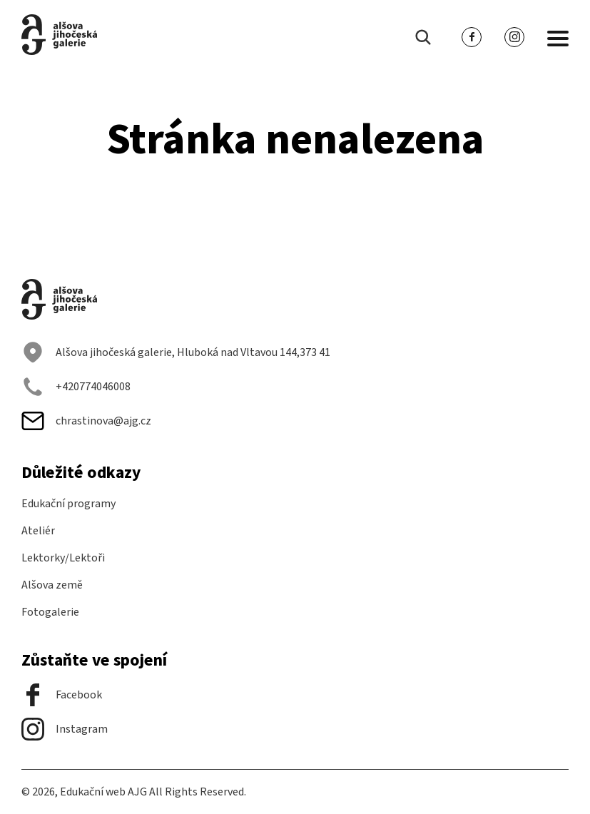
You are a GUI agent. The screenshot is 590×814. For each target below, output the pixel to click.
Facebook (61, 694)
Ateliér (38, 531)
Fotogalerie (50, 612)
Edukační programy (68, 504)
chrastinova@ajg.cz (86, 420)
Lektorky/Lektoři (63, 558)
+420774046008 (76, 386)
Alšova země (52, 585)
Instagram (64, 729)
